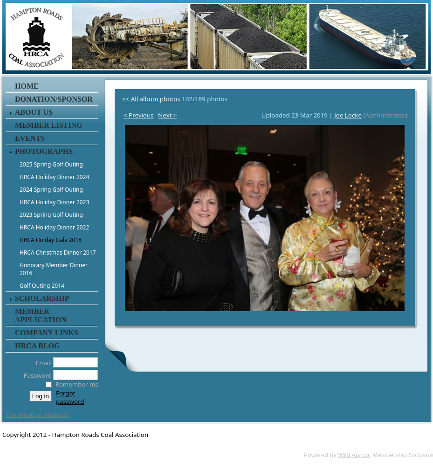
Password (35, 375)
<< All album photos (151, 99)
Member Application (41, 315)
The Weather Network (37, 414)
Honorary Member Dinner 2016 (54, 269)
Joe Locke (348, 115)
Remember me (77, 384)
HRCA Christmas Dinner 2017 (58, 252)
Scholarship (42, 298)
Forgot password (70, 397)
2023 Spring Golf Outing (51, 215)
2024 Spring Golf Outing (51, 190)
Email (41, 363)
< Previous (139, 115)
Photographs (44, 151)
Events (30, 138)
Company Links (46, 333)
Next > (167, 115)
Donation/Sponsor (54, 99)
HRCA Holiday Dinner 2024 (54, 177)
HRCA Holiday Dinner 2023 (54, 202)
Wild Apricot (354, 454)
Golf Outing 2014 (42, 286)
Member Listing (48, 125)
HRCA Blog (37, 346)
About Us (34, 112)
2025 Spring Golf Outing (51, 164)
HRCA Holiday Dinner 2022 (54, 227)
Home (27, 86)
